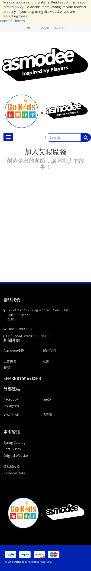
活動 (46, 361)
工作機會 (9, 361)
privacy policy (13, 7)
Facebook (10, 399)
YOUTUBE (11, 414)
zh (29, 27)
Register (59, 27)
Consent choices (12, 21)
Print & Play (12, 449)
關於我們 (49, 350)
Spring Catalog (14, 442)
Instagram (11, 406)
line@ (47, 399)
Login (45, 27)
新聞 (6, 367)
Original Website (15, 455)
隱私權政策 (11, 466)
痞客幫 (47, 414)
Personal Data (14, 473)
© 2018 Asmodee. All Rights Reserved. (28, 561)
